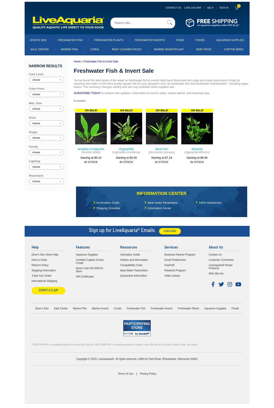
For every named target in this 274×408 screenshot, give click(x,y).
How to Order (39, 259)
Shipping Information (44, 270)
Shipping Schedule (108, 208)
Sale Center (39, 49)
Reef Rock (204, 49)
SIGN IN (223, 7)
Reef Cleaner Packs (127, 49)
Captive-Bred (233, 49)
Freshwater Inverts (150, 40)
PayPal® (169, 265)
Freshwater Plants (108, 40)
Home (77, 61)
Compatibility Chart (131, 265)
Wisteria (197, 149)
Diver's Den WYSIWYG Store (89, 270)
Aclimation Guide (130, 254)
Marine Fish (69, 49)
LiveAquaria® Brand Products (220, 267)
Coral (95, 49)
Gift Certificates (85, 276)
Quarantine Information (133, 275)
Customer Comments (221, 259)
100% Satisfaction (210, 202)
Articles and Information (134, 259)
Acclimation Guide (108, 202)
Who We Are (216, 273)
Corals (118, 308)
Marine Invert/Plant (169, 49)
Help (210, 7)
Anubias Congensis (91, 149)
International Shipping (44, 281)
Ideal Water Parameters (163, 202)
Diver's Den (38, 40)
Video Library (172, 275)
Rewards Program (175, 270)
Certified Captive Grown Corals (90, 261)
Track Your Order (42, 275)
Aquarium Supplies (230, 40)
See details (192, 344)
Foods (200, 40)
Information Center (162, 193)
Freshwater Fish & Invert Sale (100, 61)
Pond (180, 40)
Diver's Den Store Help (45, 254)
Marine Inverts (100, 308)
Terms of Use (125, 373)
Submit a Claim (48, 290)
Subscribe (169, 231)
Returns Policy (40, 265)
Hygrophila (126, 149)
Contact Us (183, 7)
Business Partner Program (179, 254)
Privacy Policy (148, 373)
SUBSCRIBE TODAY (87, 93)
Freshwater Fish (70, 40)
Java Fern (161, 149)
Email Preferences (175, 259)
